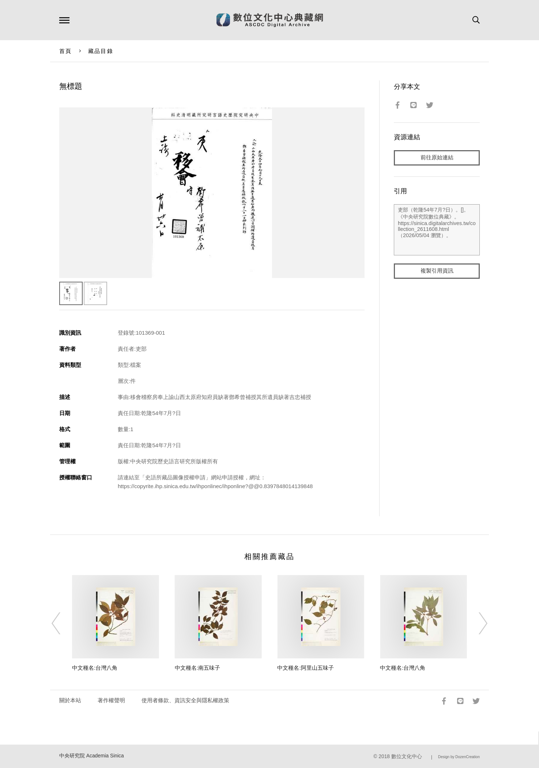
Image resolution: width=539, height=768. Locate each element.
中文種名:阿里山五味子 (305, 668)
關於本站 (70, 700)
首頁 (65, 51)
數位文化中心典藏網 (269, 20)
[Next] (476, 623)
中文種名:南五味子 (197, 668)
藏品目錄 (100, 51)
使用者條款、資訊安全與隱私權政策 (185, 700)
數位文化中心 (406, 756)
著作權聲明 (111, 700)
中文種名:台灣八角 (94, 668)
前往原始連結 (437, 158)
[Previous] (62, 623)
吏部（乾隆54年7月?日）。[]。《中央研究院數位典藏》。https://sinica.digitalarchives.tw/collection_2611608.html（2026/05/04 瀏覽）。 (437, 229)
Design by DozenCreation (459, 757)
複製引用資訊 (437, 271)
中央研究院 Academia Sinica (91, 756)
